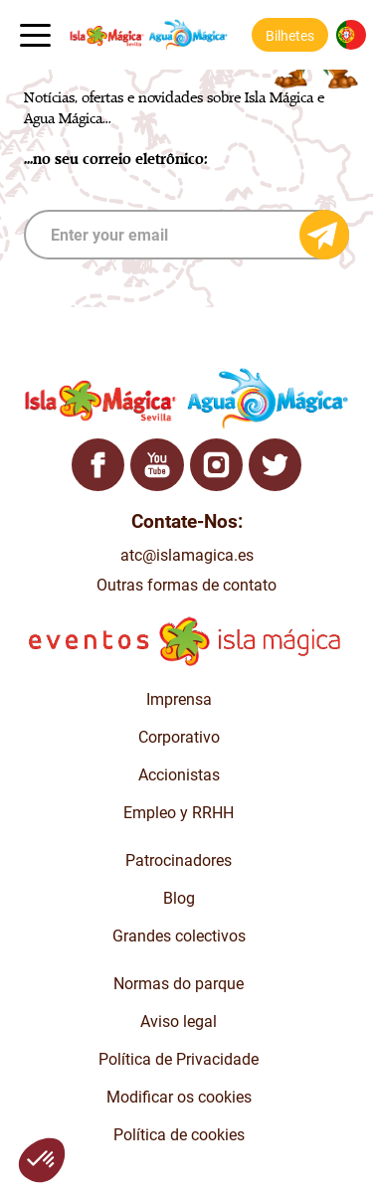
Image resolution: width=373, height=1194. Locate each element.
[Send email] (324, 234)
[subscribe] (186, 234)
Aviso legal (178, 1021)
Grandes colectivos (179, 936)
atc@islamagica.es (187, 555)
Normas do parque (178, 983)
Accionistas (179, 775)
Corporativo (179, 737)
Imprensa (179, 699)
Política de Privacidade (178, 1059)
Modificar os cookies (179, 1097)
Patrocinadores (178, 860)
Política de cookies (179, 1134)
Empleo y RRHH (178, 812)
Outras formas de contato (186, 585)
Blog (179, 898)
